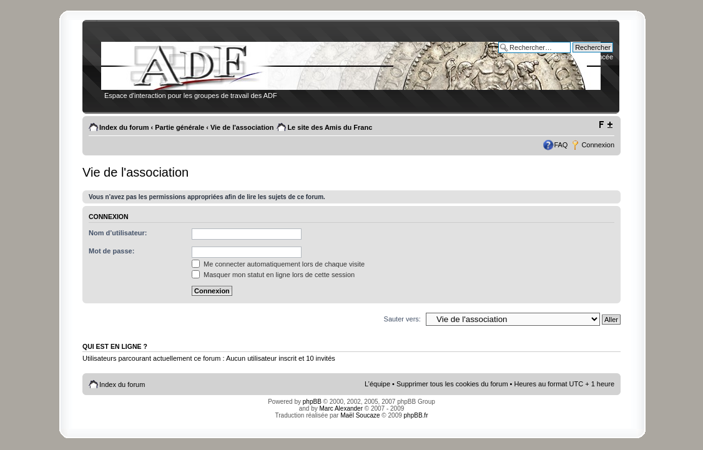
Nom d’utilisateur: (118, 233)
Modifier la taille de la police (605, 124)
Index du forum (124, 127)
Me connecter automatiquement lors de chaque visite (278, 264)
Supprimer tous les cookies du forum (452, 384)
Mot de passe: (111, 251)
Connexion (597, 145)
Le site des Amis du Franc (329, 127)
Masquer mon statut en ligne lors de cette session (273, 274)
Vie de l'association (241, 127)
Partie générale (179, 127)
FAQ (561, 145)
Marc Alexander (341, 408)
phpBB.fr (416, 415)
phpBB (312, 401)
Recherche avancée (582, 57)
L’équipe (377, 384)
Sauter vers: (402, 319)
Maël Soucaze (360, 415)
